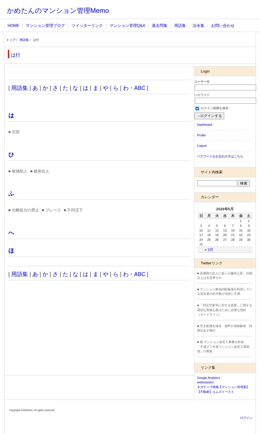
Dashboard (204, 124)
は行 (15, 55)
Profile (201, 135)
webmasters (205, 382)
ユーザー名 (202, 81)
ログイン (246, 417)
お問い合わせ (223, 26)
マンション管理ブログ (45, 26)
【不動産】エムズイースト (215, 391)
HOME (13, 26)
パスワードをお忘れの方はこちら (220, 156)
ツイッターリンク (87, 26)
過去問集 (159, 26)
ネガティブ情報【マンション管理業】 (223, 387)
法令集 (198, 26)
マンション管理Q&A (127, 26)
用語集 (180, 26)
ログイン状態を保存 (211, 108)
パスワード (202, 95)
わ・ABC (134, 88)
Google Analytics (208, 377)
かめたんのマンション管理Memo (58, 10)
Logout (202, 145)
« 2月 (209, 250)
